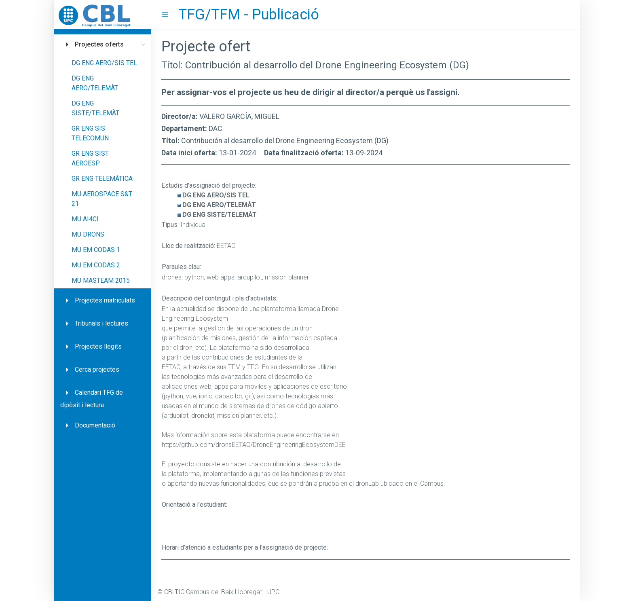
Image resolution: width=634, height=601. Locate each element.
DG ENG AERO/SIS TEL (104, 63)
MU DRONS (88, 234)
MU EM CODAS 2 (96, 265)
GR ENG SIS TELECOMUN (90, 133)
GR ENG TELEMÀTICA (102, 178)
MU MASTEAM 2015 (101, 280)
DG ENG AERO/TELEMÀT (95, 83)
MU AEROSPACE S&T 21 (102, 198)
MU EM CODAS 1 (96, 250)
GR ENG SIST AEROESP (90, 158)
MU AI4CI (85, 219)
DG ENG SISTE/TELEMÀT (95, 108)
